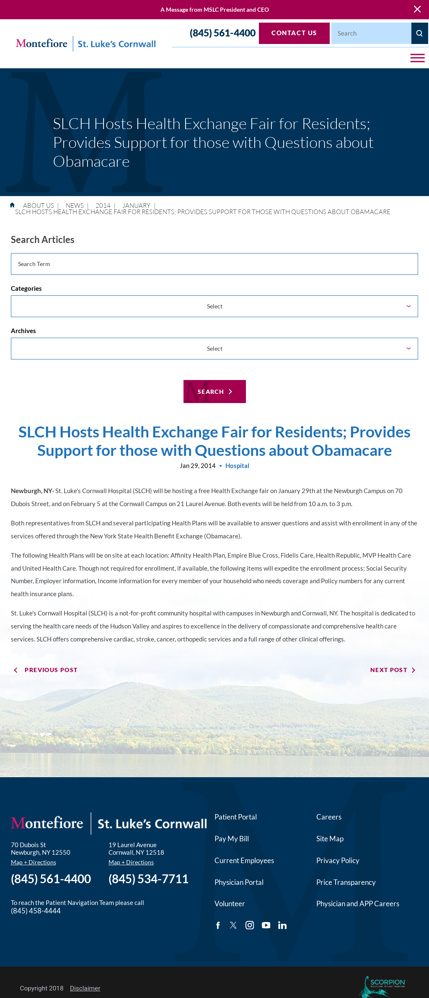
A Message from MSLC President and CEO (214, 9)
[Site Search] (419, 33)
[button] (417, 58)
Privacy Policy (337, 859)
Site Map (330, 837)
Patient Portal (235, 816)
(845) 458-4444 (36, 909)
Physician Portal (239, 881)
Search (211, 390)
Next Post (388, 668)
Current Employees (244, 859)
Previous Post (51, 668)
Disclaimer (85, 987)
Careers (328, 816)
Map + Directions (33, 861)
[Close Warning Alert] (417, 9)
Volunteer (229, 902)
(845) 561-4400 (223, 33)
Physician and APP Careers (357, 902)
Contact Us (294, 32)
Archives (23, 330)
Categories (26, 288)
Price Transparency (346, 881)
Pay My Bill (231, 837)
